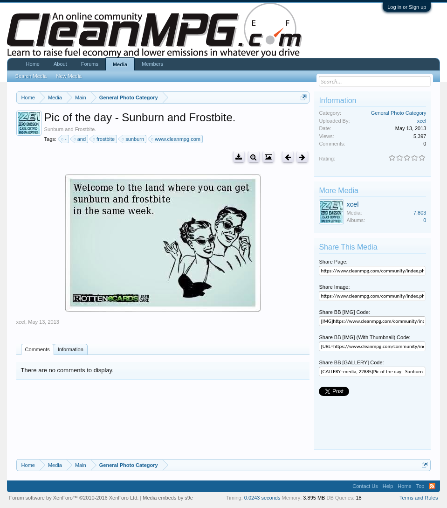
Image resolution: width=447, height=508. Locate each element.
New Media (69, 76)
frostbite (104, 139)
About (60, 64)
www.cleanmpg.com (176, 139)
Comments (37, 349)
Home (33, 64)
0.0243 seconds (262, 498)
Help (388, 486)
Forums (89, 64)
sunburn (133, 139)
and (80, 139)
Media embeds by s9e (168, 498)
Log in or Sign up (406, 7)
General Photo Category (398, 113)
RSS (432, 486)
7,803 (419, 213)
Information (70, 349)
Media (120, 64)
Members (152, 64)
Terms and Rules (418, 498)
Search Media (31, 76)
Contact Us (365, 486)
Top (420, 486)
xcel (21, 322)
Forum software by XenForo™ (74, 498)
